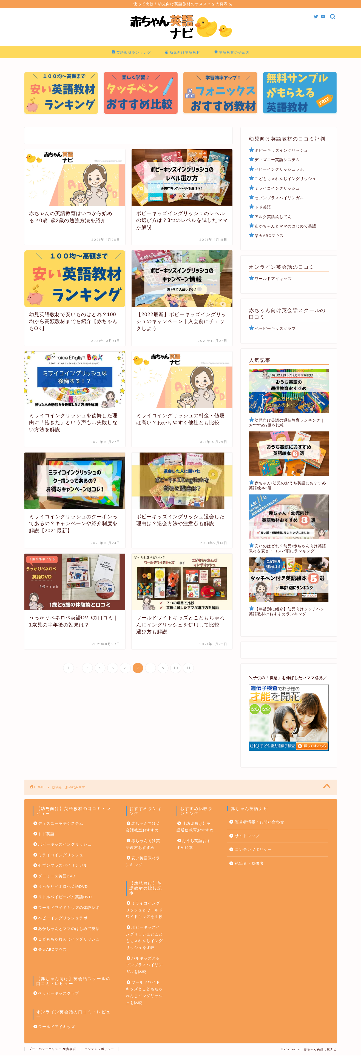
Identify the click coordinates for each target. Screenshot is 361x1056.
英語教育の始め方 (232, 53)
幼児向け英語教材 (182, 53)
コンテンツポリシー (253, 850)
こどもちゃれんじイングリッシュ (285, 180)
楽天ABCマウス (269, 236)
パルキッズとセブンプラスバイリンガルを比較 (144, 966)
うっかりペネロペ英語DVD (63, 887)
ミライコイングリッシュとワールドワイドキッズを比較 (144, 911)
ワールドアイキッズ (273, 279)
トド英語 (263, 208)
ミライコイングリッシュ (277, 189)
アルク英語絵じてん (273, 217)
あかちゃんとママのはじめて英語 (285, 227)
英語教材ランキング (131, 53)
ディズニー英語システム (277, 161)
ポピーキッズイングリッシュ (281, 151)
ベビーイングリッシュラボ (276, 170)
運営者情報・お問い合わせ (259, 823)
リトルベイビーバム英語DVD (65, 898)
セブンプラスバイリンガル (279, 198)
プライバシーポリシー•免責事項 (52, 1049)
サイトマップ (247, 837)
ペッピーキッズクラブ (275, 329)
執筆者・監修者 (249, 864)
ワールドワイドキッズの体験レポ (69, 908)
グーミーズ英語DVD (57, 877)
